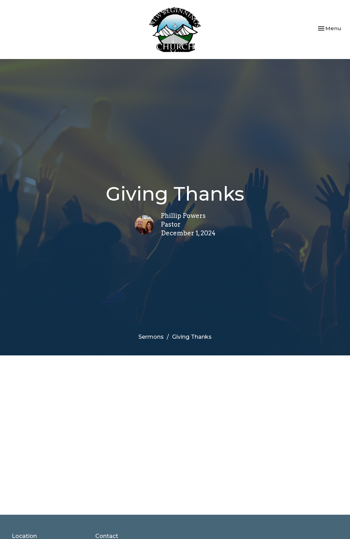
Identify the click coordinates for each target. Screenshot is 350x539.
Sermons (151, 337)
